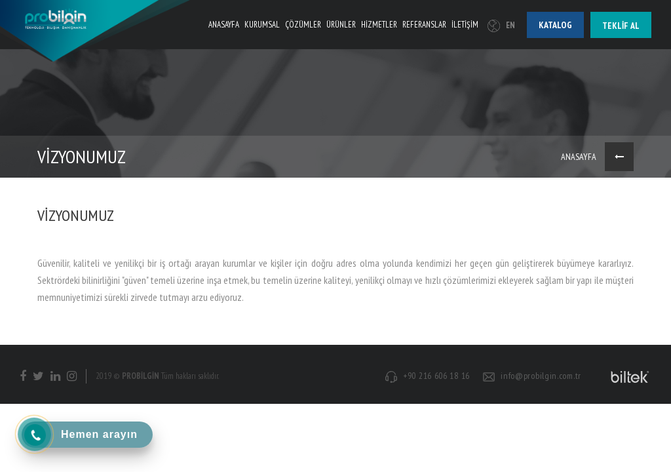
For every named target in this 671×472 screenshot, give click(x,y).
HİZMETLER (379, 24)
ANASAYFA (223, 24)
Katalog (555, 25)
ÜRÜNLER (341, 24)
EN (501, 25)
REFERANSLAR (424, 24)
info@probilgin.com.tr (541, 376)
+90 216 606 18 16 (436, 376)
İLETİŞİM (464, 24)
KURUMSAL (262, 24)
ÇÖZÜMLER (303, 24)
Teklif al (621, 25)
